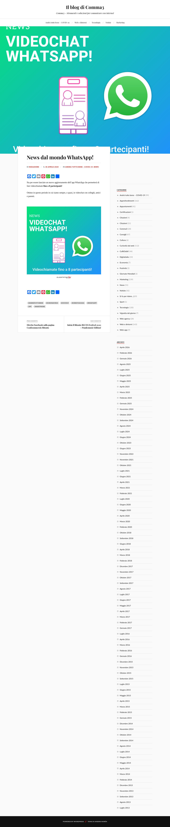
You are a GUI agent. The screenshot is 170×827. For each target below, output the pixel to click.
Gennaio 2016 (126, 656)
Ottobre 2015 (125, 673)
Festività (123, 268)
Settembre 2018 (126, 538)
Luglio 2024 (125, 431)
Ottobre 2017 (125, 577)
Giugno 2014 (125, 757)
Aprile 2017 (125, 611)
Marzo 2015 (125, 707)
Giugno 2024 (125, 437)
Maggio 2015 (125, 695)
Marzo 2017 (125, 617)
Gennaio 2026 (126, 358)
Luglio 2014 (125, 751)
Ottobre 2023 (125, 443)
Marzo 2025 (125, 392)
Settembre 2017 (126, 583)
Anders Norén (101, 821)
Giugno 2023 (125, 448)
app (29, 306)
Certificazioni (125, 212)
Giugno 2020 (125, 504)
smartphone (40, 306)
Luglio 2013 (125, 808)
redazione (34, 167)
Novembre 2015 (126, 667)
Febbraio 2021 (126, 493)
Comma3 (123, 229)
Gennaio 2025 (126, 403)
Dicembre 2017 (126, 566)
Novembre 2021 (126, 459)
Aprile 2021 (125, 482)
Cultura (123, 240)
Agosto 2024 (125, 426)
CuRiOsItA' (124, 251)
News (96, 167)
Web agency (125, 318)
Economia (124, 262)
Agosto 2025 (125, 364)
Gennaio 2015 (126, 718)
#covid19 (65, 303)
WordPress (79, 821)
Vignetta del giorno (128, 313)
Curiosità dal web (127, 245)
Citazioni (123, 217)
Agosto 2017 (125, 589)
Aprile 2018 (125, 549)
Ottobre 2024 (125, 415)
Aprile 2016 (125, 639)
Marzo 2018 (125, 555)
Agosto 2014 (125, 746)
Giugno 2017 (125, 600)
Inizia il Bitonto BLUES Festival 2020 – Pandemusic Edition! (84, 326)
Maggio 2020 (125, 510)
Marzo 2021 (125, 488)
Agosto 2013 (125, 802)
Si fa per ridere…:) (127, 296)
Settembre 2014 (126, 740)
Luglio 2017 (125, 594)
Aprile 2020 (125, 516)
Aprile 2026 (125, 347)
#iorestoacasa (78, 303)
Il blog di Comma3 (85, 7)
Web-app (123, 330)
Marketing (120, 22)
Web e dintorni (81, 22)
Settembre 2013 (126, 796)
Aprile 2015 (125, 701)
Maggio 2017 (125, 605)
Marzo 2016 (125, 645)
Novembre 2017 (126, 572)
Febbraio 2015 (126, 712)
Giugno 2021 (125, 476)
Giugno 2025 (125, 375)
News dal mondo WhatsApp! (60, 157)
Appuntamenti (126, 206)
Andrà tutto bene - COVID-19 (79, 167)
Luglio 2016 (125, 634)
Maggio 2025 (125, 381)
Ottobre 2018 (125, 532)
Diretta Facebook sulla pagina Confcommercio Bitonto (40, 326)
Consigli (123, 234)
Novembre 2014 (126, 729)
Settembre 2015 (126, 678)
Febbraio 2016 (126, 650)
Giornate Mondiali (127, 274)
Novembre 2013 (126, 791)
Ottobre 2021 (125, 465)
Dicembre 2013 (126, 785)
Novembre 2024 (126, 409)
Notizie (108, 22)
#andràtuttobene (35, 303)
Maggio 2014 (125, 763)
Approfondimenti (127, 201)
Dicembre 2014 (126, 723)
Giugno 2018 (125, 544)
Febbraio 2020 (126, 527)
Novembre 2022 (126, 454)
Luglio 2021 (125, 471)
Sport (122, 302)
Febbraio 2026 (126, 353)
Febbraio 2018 (126, 561)
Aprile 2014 (125, 768)
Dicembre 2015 (126, 662)
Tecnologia (96, 22)
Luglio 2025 (125, 370)
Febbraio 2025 (126, 398)
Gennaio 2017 (126, 628)
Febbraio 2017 (126, 622)
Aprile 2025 (125, 386)
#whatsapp (92, 303)
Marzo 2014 (125, 774)
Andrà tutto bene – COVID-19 (57, 22)
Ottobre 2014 (125, 735)
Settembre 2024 (126, 420)
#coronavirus (52, 303)
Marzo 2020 (125, 521)
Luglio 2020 (125, 499)
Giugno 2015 (125, 690)
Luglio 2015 (125, 684)
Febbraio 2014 (126, 780)
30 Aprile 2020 (52, 167)
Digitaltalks (124, 257)
